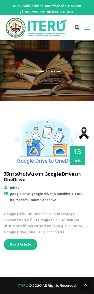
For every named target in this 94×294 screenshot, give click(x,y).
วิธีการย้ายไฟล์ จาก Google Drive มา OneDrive (42, 176)
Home (39, 71)
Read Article (20, 244)
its (12, 200)
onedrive (49, 200)
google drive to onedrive (50, 194)
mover (36, 200)
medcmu (22, 200)
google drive (20, 194)
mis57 (15, 187)
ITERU (77, 194)
